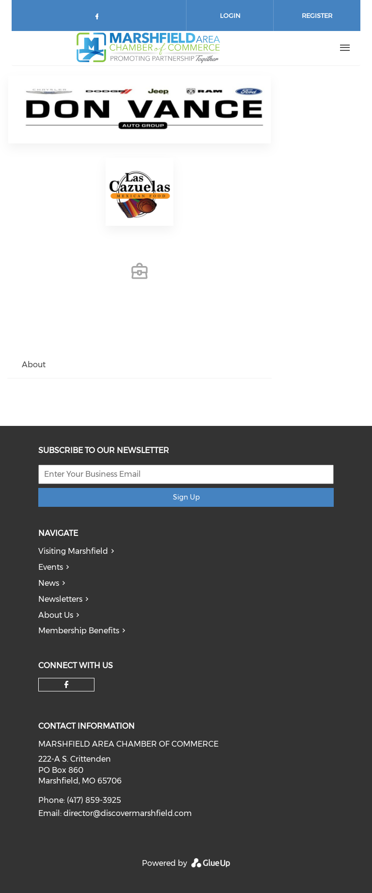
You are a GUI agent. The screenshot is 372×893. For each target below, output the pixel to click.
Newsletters (60, 599)
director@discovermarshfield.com (127, 813)
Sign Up (186, 497)
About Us (55, 615)
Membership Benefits (78, 630)
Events (50, 567)
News (48, 583)
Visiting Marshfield (73, 551)
